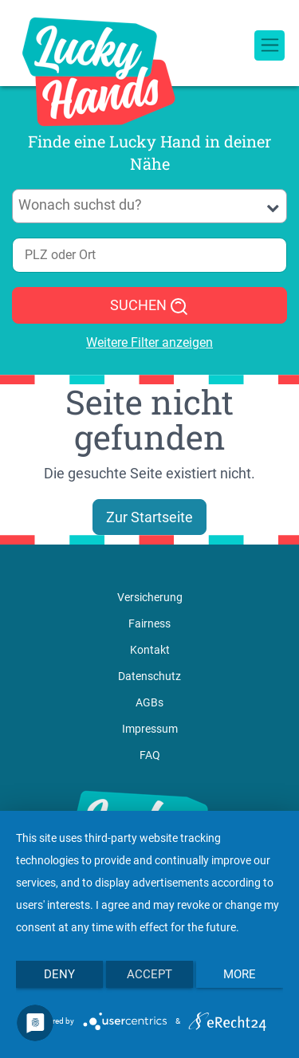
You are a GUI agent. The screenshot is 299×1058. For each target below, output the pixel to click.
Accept (149, 974)
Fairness (149, 623)
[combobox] (149, 206)
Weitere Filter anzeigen (149, 342)
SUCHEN (149, 306)
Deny (59, 974)
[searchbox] (149, 205)
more (239, 974)
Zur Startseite (149, 517)
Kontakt (150, 649)
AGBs (149, 702)
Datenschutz (149, 676)
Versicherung (150, 597)
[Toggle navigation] (269, 45)
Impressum (150, 728)
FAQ (150, 755)
